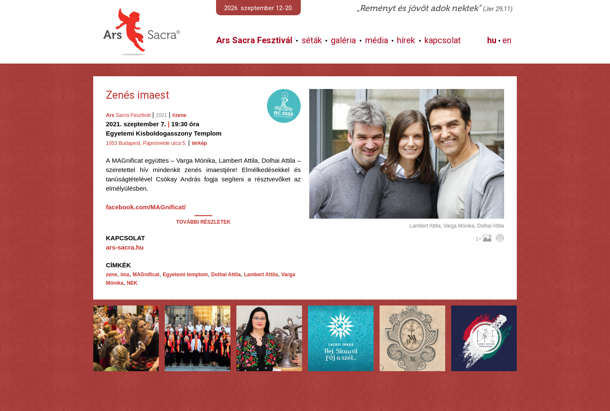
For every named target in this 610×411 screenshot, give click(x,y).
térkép (199, 143)
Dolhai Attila (226, 275)
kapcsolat (442, 40)
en (506, 40)
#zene (179, 115)
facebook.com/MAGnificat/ (146, 207)
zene (111, 275)
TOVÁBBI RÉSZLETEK (203, 222)
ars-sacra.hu (125, 247)
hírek (406, 40)
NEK (132, 283)
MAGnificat (146, 275)
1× (483, 239)
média (376, 40)
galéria (343, 40)
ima (124, 275)
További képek (406, 209)
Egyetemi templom (185, 275)
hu (491, 40)
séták (312, 40)
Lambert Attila (261, 275)
